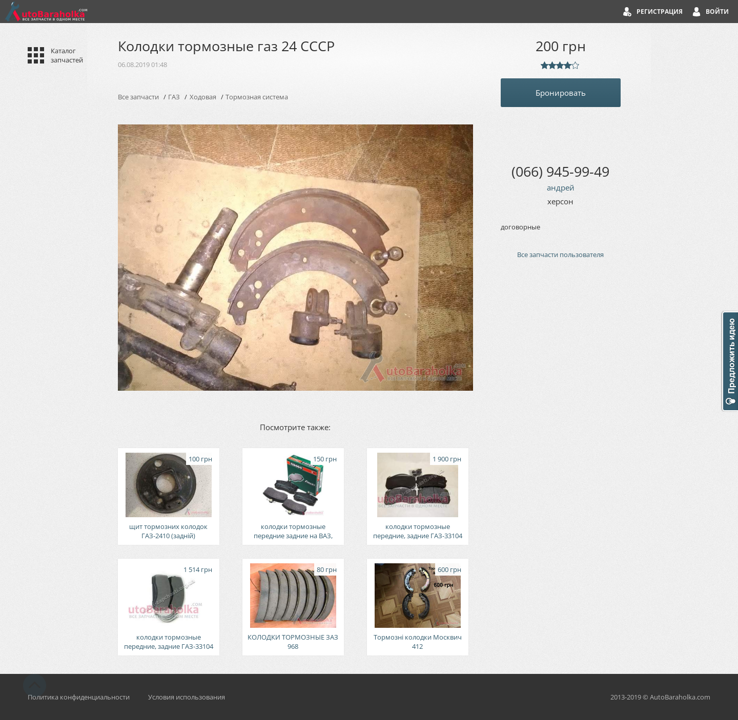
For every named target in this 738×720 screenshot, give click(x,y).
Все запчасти (138, 96)
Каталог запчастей (67, 55)
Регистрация (660, 11)
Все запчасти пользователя (560, 254)
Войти (717, 11)
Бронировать (561, 93)
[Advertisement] (561, 440)
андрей (561, 187)
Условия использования (186, 697)
